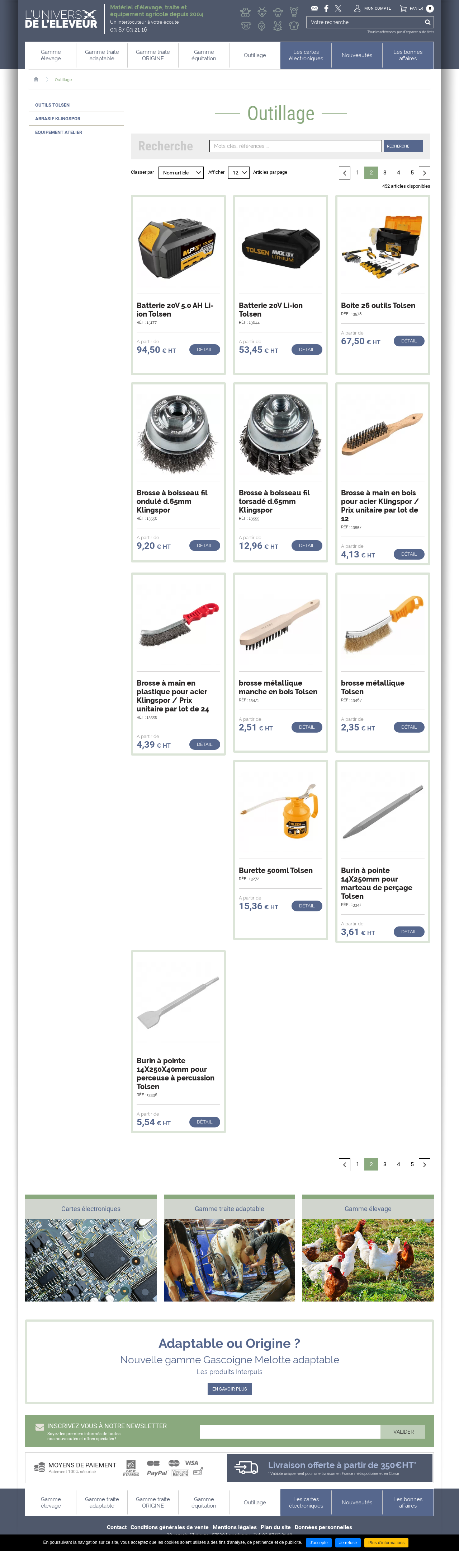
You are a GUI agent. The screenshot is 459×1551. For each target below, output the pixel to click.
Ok (427, 22)
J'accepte (319, 1542)
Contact (117, 1527)
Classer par (142, 172)
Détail (205, 349)
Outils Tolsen (52, 105)
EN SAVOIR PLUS (229, 1389)
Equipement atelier (58, 132)
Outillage (63, 80)
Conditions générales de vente (170, 1527)
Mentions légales (235, 1527)
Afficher (216, 172)
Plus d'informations (386, 1542)
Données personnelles (323, 1527)
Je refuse (348, 1542)
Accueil (39, 79)
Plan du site (276, 1527)
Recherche (398, 146)
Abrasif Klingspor (57, 118)
